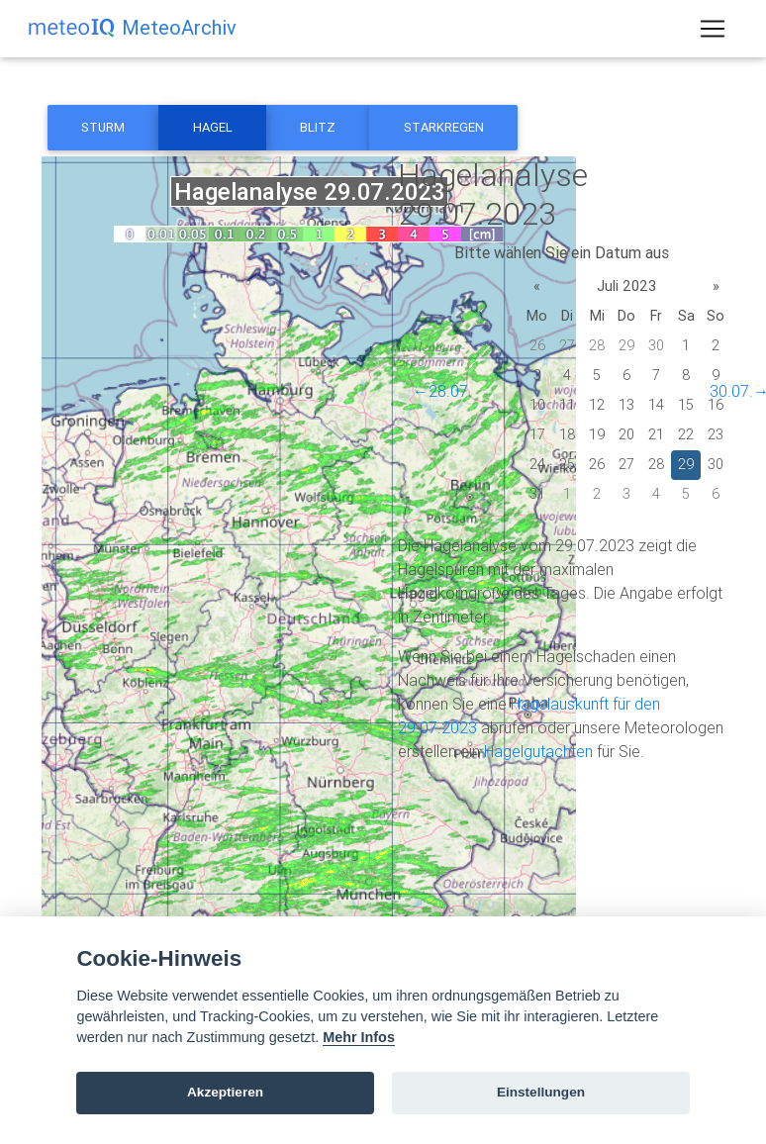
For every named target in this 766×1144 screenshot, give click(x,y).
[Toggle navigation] (712, 32)
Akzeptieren (225, 1092)
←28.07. (442, 391)
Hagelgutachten (538, 751)
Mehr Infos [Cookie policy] (359, 1037)
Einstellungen (541, 1092)
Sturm (103, 127)
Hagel (213, 127)
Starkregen (444, 127)
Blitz (317, 127)
